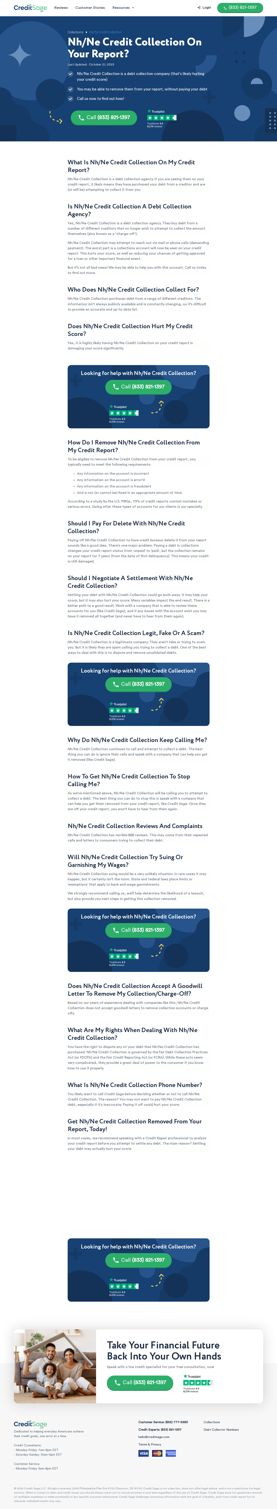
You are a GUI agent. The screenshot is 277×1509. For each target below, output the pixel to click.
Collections (212, 1422)
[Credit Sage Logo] (30, 7)
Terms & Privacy (149, 1444)
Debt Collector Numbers (221, 1429)
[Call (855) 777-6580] (240, 7)
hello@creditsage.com (153, 1437)
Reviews (61, 7)
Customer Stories (90, 7)
